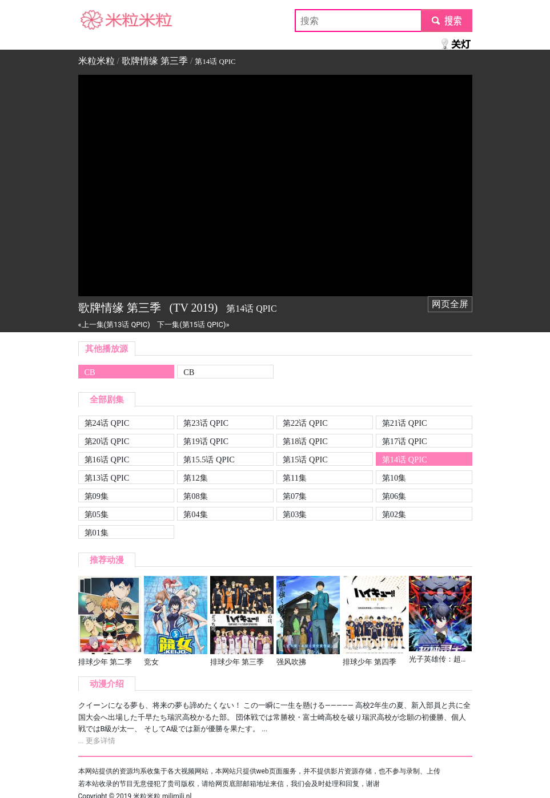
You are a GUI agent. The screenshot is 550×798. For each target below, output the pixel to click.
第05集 (97, 514)
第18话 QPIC (305, 441)
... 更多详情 (96, 740)
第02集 (394, 514)
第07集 (295, 496)
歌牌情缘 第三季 (155, 61)
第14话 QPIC (404, 459)
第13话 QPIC (107, 477)
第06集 (394, 496)
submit (446, 20)
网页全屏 (450, 304)
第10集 (394, 477)
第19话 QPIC (205, 441)
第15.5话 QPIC (209, 459)
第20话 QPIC (107, 441)
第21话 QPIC (404, 423)
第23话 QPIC (205, 423)
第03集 (295, 514)
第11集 (295, 477)
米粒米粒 (96, 20)
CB (90, 372)
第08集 (195, 496)
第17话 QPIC (404, 441)
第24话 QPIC (107, 423)
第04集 (195, 514)
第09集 (97, 496)
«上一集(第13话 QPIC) (114, 324)
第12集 (195, 477)
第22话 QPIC (305, 423)
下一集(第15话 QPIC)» (193, 324)
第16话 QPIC (107, 459)
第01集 (97, 532)
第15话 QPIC (305, 459)
